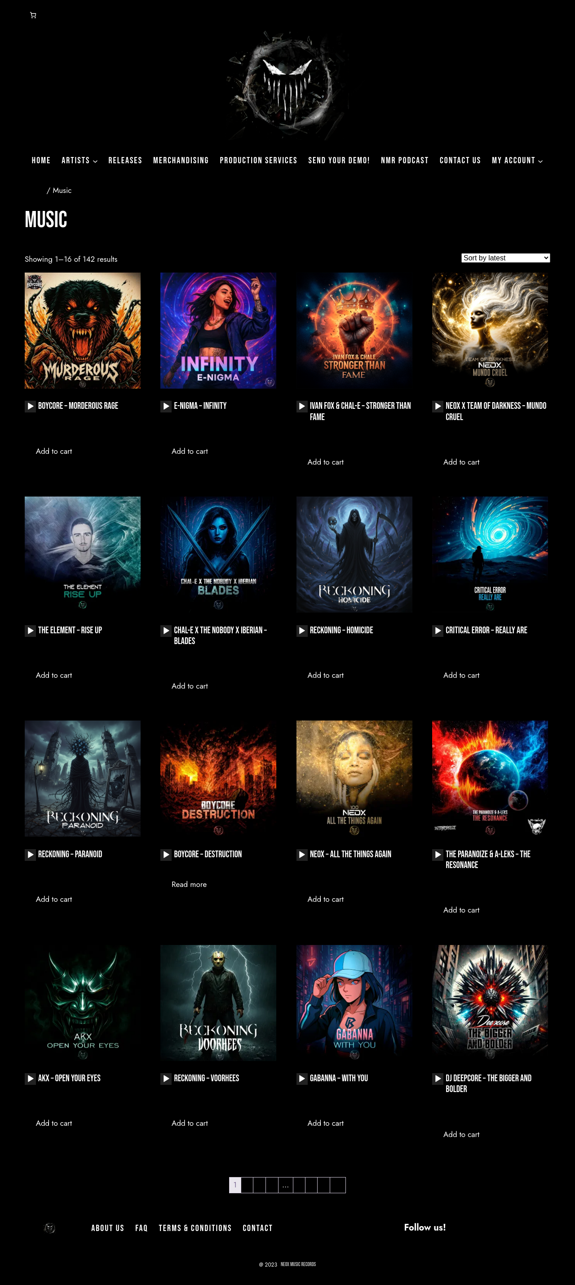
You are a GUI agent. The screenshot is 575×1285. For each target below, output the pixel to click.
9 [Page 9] (324, 1184)
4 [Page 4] (272, 1184)
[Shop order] (505, 258)
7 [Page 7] (299, 1184)
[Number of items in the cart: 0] (33, 15)
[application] (30, 406)
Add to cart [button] (54, 451)
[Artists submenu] (95, 160)
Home (34, 190)
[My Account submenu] (540, 160)
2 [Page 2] (247, 1184)
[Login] (10, 15)
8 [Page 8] (311, 1184)
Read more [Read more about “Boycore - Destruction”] (189, 884)
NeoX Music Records (298, 1264)
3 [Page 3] (259, 1184)
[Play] (30, 406)
